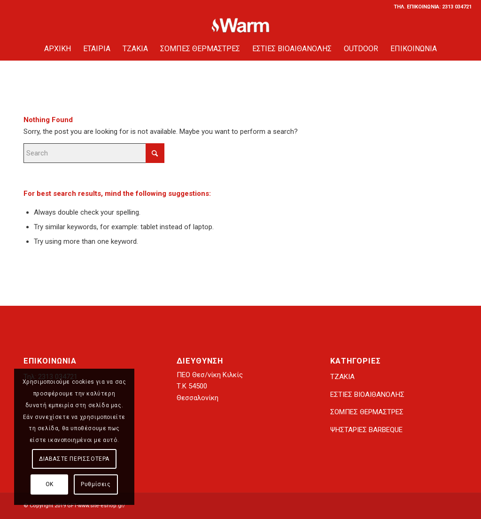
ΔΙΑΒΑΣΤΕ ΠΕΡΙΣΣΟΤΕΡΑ (74, 459)
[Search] (93, 153)
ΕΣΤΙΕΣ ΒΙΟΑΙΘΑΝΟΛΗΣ (367, 394)
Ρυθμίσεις (95, 484)
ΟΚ (50, 484)
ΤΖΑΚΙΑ (342, 376)
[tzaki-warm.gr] (240, 25)
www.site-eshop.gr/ (101, 506)
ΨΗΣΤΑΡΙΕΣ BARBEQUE (366, 430)
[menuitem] (430, 7)
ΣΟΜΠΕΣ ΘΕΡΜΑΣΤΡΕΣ (366, 412)
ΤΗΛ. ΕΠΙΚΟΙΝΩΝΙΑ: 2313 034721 (433, 7)
